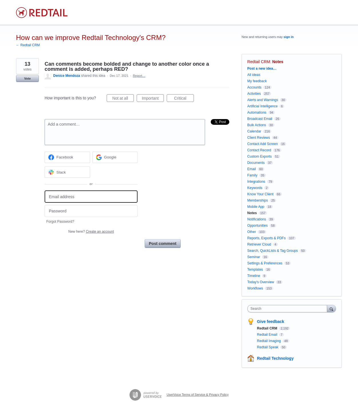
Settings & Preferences (265, 263)
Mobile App (255, 207)
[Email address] (91, 196)
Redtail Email (267, 335)
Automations (256, 112)
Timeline (253, 276)
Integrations (256, 182)
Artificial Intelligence (262, 106)
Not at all (123, 99)
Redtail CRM (258, 61)
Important (153, 99)
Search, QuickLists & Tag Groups (272, 251)
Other (251, 232)
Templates (255, 270)
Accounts (254, 87)
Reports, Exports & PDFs (266, 238)
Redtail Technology (275, 358)
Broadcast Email (259, 119)
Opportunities (257, 226)
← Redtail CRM (28, 45)
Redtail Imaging (269, 341)
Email (251, 169)
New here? (91, 232)
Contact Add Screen (262, 144)
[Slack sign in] (67, 172)
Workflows (255, 288)
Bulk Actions (256, 125)
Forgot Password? (60, 222)
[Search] (331, 308)
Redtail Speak (268, 347)
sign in (289, 37)
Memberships (257, 200)
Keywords (254, 188)
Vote (27, 78)
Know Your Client (260, 194)
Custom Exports (259, 156)
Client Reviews (258, 138)
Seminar (253, 257)
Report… (139, 75)
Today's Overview (260, 282)
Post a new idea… (262, 69)
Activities (254, 94)
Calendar (254, 131)
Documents (256, 163)
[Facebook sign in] (67, 157)
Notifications (256, 219)
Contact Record (259, 150)
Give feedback (270, 321)
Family (252, 175)
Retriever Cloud (259, 244)
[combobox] (288, 309)
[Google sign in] (115, 157)
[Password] (91, 211)
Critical (184, 99)
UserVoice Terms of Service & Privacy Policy (198, 394)
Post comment (162, 243)
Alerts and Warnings (262, 100)
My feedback (257, 81)
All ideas (253, 75)
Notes (277, 61)
